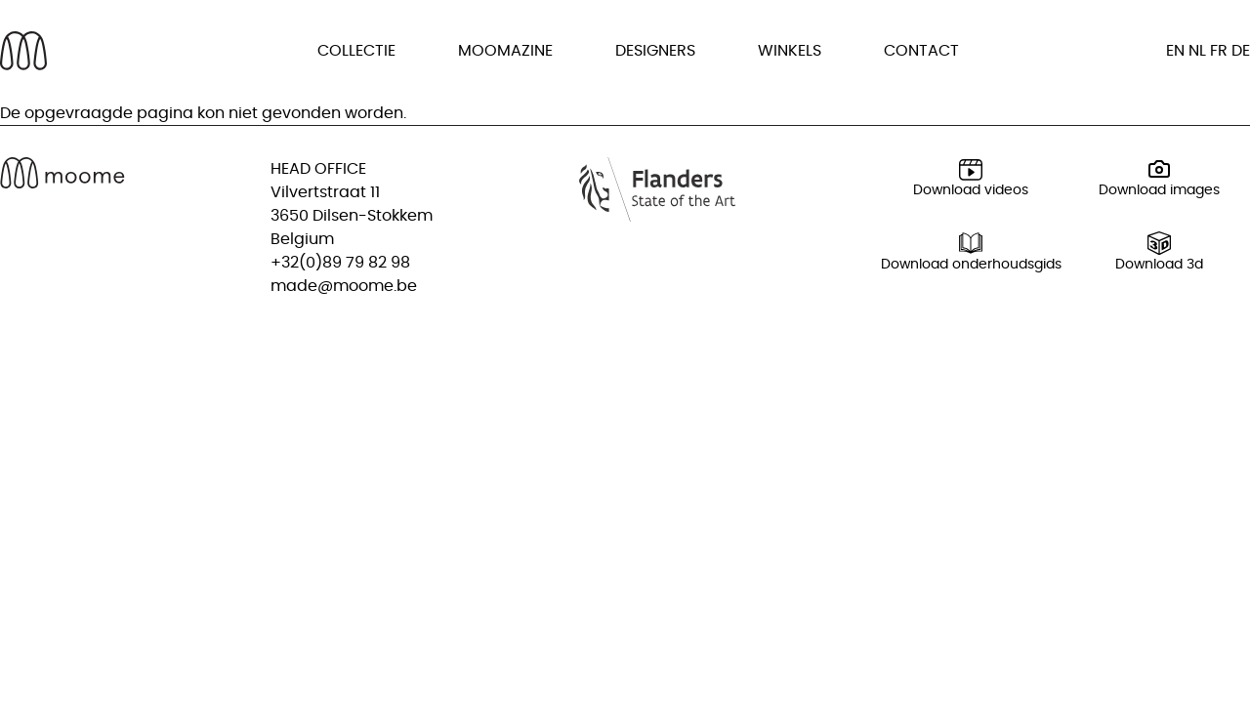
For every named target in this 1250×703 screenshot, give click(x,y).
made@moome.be (344, 286)
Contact (921, 51)
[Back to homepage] (23, 50)
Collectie (356, 51)
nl (1197, 51)
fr (1219, 51)
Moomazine (505, 51)
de (1240, 51)
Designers (655, 51)
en (1175, 51)
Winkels (789, 51)
